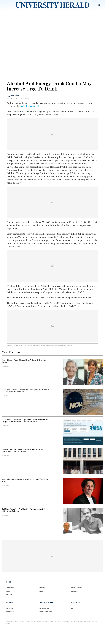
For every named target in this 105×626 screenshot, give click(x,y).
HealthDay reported (29, 106)
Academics (10, 588)
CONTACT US (10, 611)
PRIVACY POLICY (44, 608)
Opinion (9, 594)
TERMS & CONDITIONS (45, 611)
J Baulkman (14, 95)
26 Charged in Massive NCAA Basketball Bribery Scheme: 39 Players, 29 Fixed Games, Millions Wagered (25, 391)
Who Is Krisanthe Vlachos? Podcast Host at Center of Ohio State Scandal (24, 361)
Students (42, 588)
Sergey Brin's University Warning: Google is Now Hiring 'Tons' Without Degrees (25, 480)
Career (41, 591)
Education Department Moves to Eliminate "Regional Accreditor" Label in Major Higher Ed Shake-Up (24, 450)
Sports (9, 591)
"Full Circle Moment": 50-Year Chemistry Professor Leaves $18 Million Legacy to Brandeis (23, 510)
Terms (75, 621)
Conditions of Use (85, 621)
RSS (72, 608)
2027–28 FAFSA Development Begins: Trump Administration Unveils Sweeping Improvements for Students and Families (25, 421)
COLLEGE (74, 591)
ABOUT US (9, 608)
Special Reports (76, 588)
